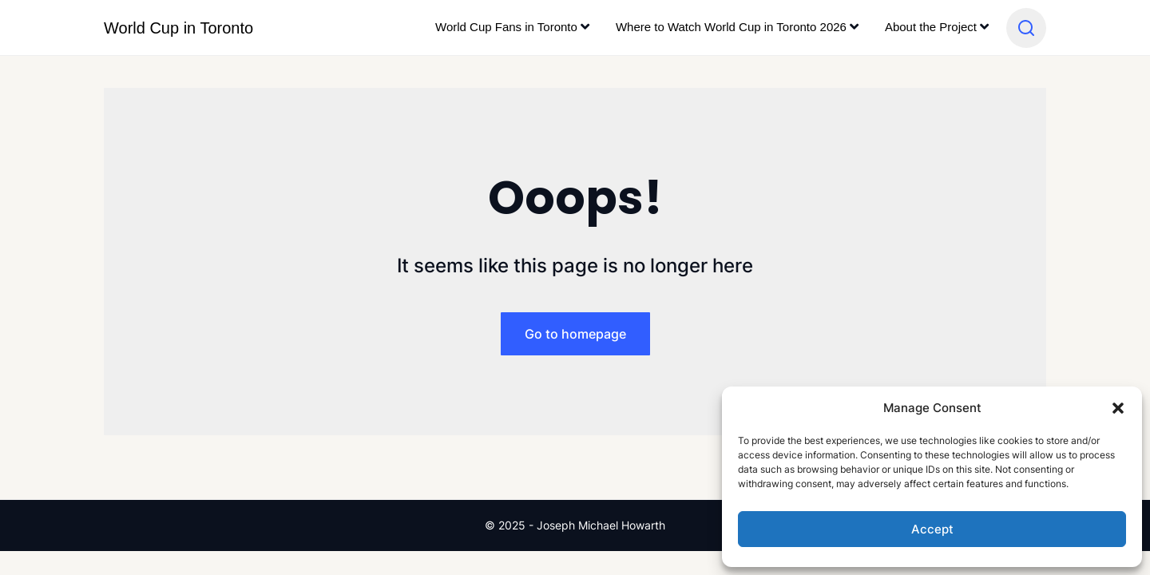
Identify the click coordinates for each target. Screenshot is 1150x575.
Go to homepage (575, 334)
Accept (932, 529)
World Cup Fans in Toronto (506, 27)
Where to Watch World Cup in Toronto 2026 (731, 27)
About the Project (931, 27)
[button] (1118, 408)
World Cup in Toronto (178, 28)
